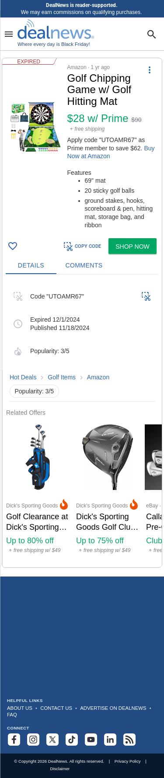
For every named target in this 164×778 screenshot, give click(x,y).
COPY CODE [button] (82, 246)
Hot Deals (23, 377)
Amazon (98, 377)
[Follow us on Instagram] (33, 740)
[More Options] (149, 69)
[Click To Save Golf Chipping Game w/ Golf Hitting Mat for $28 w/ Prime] (12, 246)
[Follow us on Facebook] (14, 740)
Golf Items (62, 377)
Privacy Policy (128, 761)
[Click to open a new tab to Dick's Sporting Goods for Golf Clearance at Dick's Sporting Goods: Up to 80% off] (38, 492)
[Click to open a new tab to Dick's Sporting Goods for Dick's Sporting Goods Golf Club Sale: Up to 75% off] (108, 492)
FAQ (12, 714)
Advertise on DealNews (113, 708)
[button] (82, 146)
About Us (19, 708)
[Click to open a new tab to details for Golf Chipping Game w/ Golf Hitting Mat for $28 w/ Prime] (34, 127)
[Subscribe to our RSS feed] (129, 740)
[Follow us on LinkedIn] (110, 740)
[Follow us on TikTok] (72, 740)
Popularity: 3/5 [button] (34, 391)
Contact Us (56, 708)
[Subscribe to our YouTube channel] (91, 740)
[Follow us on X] (52, 740)
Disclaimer (60, 768)
